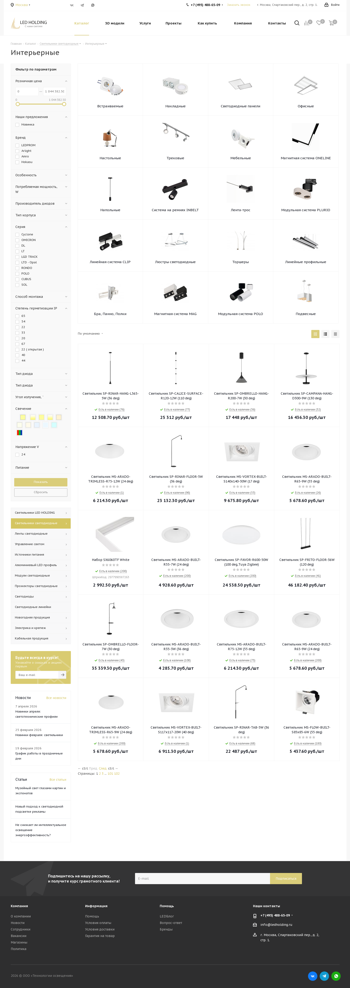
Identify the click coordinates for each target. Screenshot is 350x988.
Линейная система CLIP (110, 262)
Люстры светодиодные (175, 262)
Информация (96, 906)
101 (110, 773)
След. (103, 768)
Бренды (166, 929)
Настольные (110, 158)
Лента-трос (240, 210)
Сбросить (41, 492)
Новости (17, 923)
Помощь (92, 916)
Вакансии (18, 936)
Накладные (175, 106)
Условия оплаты (98, 923)
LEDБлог (167, 916)
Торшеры (240, 262)
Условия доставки (99, 929)
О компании (21, 916)
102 (117, 773)
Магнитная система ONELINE (306, 158)
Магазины (19, 942)
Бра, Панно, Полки (110, 314)
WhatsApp (93, 5)
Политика (18, 949)
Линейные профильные (305, 262)
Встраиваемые (110, 106)
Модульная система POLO (240, 314)
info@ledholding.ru (276, 925)
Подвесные (306, 314)
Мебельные (240, 158)
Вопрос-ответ (171, 923)
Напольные (110, 210)
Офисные (306, 106)
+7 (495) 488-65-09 (275, 915)
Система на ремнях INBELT (175, 210)
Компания (19, 906)
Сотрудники (20, 929)
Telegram (82, 5)
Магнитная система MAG (175, 314)
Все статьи (57, 779)
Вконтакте (72, 5)
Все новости (56, 698)
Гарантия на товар (100, 936)
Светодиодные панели (240, 106)
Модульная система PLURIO (305, 210)
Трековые (175, 158)
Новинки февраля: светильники (39, 735)
